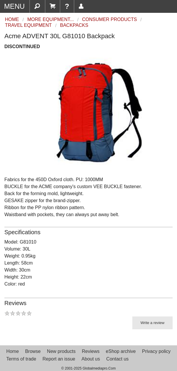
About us (90, 358)
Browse (33, 351)
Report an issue (58, 358)
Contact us (117, 358)
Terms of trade (21, 358)
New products (61, 351)
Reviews (90, 351)
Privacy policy (156, 351)
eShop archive (121, 351)
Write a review (152, 323)
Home (12, 351)
